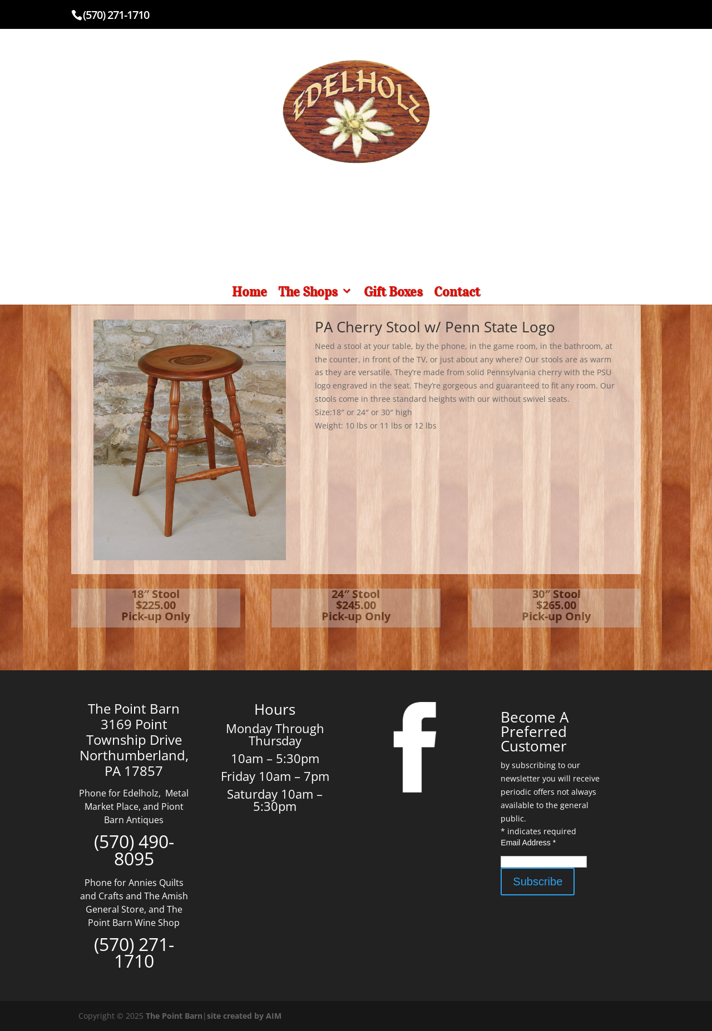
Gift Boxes (393, 291)
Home (249, 291)
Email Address (528, 842)
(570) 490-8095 (134, 849)
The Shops (308, 291)
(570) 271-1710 (116, 14)
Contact (457, 291)
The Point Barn (174, 1015)
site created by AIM (244, 1015)
